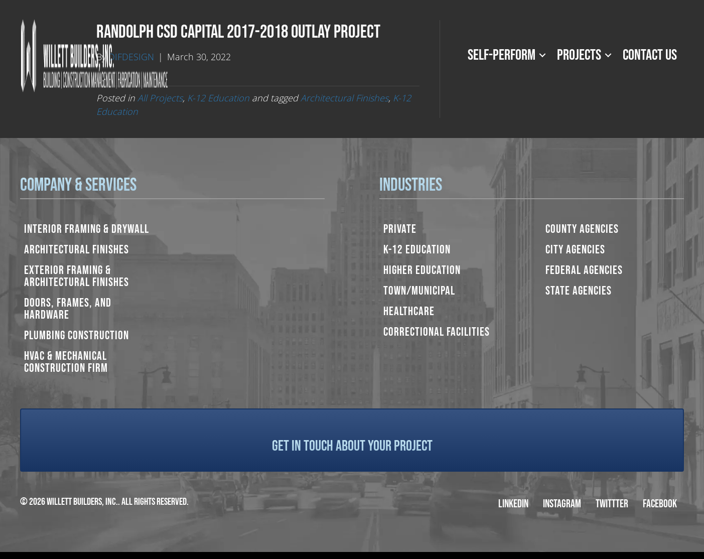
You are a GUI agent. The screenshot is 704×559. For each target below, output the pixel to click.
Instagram (562, 504)
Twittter (612, 504)
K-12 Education (417, 249)
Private (399, 229)
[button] (542, 55)
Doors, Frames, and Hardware (67, 309)
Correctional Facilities (436, 332)
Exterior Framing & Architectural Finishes (76, 276)
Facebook (660, 504)
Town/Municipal (419, 291)
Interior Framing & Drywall (86, 229)
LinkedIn (513, 504)
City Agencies (575, 249)
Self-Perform (501, 55)
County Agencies (582, 229)
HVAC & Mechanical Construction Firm (66, 362)
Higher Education (422, 270)
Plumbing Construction (76, 335)
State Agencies (578, 291)
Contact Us (650, 55)
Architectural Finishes (76, 249)
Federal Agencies (584, 270)
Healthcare (409, 311)
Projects (579, 55)
